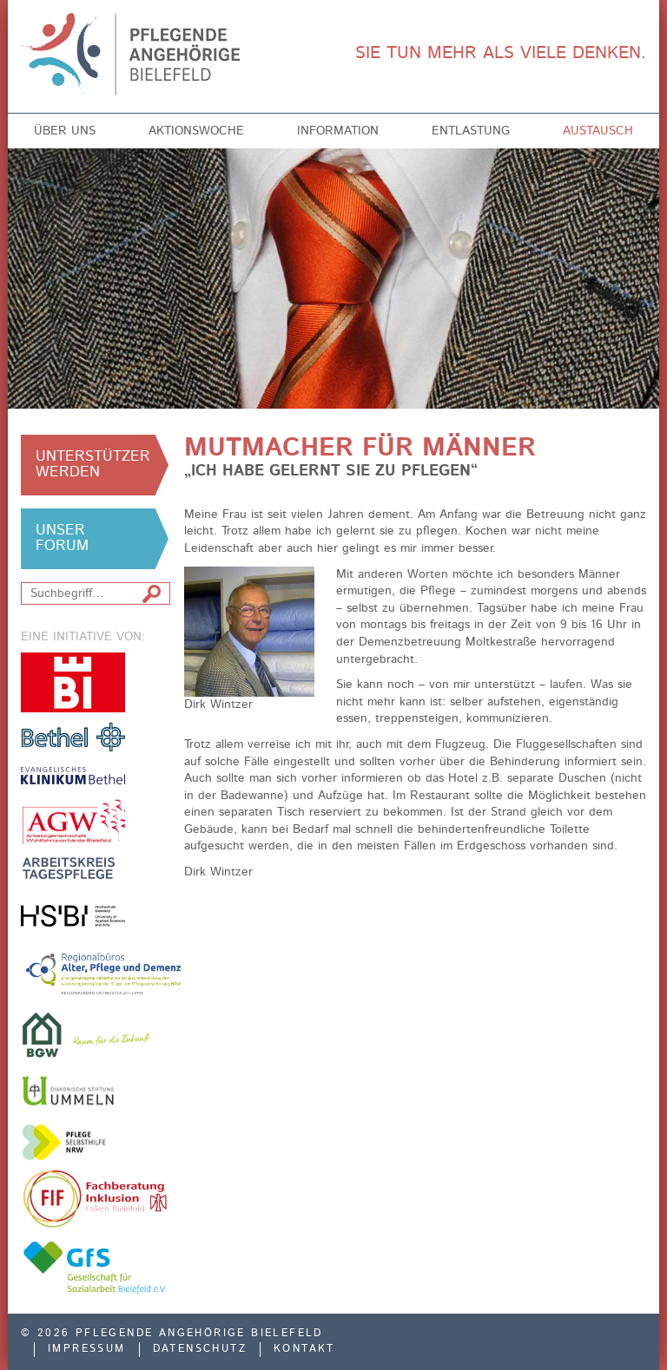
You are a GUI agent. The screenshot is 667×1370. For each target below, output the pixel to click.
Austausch (598, 131)
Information (338, 131)
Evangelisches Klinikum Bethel (73, 775)
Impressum (87, 1349)
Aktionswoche (196, 131)
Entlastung (471, 131)
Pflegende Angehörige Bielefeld (144, 54)
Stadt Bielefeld (73, 682)
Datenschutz (200, 1349)
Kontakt (304, 1349)
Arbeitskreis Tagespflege (73, 868)
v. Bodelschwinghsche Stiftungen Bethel (73, 736)
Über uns (65, 131)
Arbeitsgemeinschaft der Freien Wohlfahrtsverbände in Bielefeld (73, 821)
